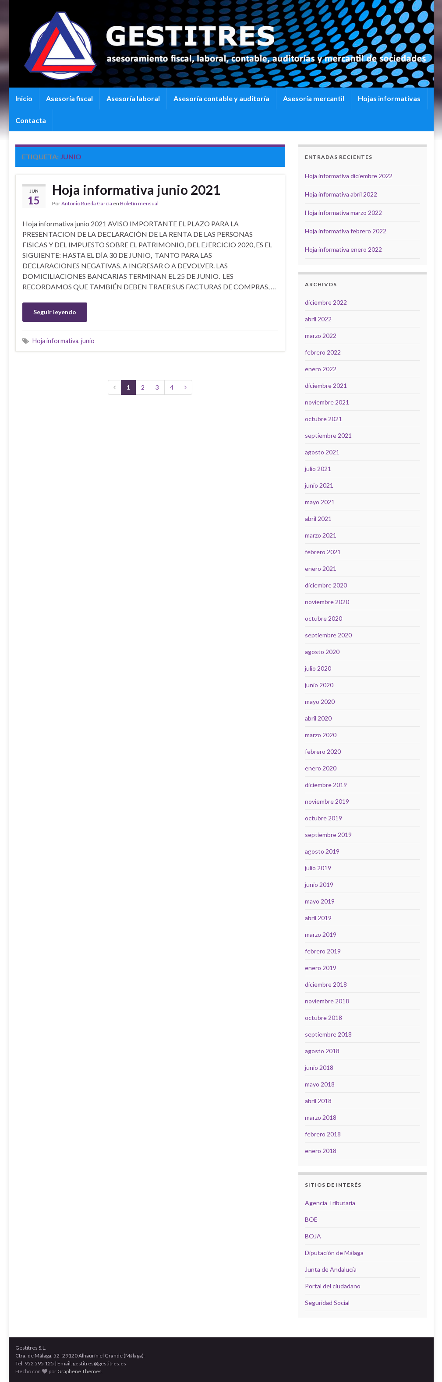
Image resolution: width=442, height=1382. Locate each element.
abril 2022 (318, 319)
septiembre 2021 (328, 435)
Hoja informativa (55, 341)
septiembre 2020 (328, 635)
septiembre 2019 (328, 834)
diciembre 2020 (326, 585)
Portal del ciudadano (333, 1286)
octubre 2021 (323, 418)
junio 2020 (319, 685)
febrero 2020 (323, 751)
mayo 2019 (320, 901)
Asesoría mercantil (313, 98)
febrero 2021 (323, 552)
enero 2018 (320, 1150)
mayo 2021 (320, 502)
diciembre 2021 (326, 385)
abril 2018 (318, 1100)
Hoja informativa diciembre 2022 (348, 175)
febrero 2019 (323, 951)
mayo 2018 (320, 1084)
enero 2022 (320, 369)
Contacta (30, 120)
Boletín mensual (139, 203)
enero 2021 (320, 568)
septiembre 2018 (328, 1034)
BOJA (313, 1236)
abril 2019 (318, 917)
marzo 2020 (320, 734)
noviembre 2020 (327, 601)
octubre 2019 (323, 818)
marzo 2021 (320, 535)
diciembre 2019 (326, 784)
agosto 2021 (322, 452)
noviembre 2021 (327, 402)
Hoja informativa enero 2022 (343, 249)
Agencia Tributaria (330, 1202)
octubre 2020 (323, 618)
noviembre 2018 (327, 1001)
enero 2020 (320, 768)
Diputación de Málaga (334, 1252)
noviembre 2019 (327, 801)
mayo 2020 (320, 701)
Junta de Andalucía (331, 1269)
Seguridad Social (327, 1302)
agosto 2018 (322, 1051)
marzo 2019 (320, 934)
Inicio (23, 98)
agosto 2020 (322, 651)
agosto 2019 (322, 851)
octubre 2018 (323, 1017)
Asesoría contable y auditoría (221, 98)
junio (88, 341)
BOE (311, 1219)
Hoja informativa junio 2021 (136, 189)
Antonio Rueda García (86, 203)
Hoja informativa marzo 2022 (343, 212)
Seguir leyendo (54, 312)
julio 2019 (318, 868)
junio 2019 (319, 884)
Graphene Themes (79, 1371)
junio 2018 (319, 1067)
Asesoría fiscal (69, 98)
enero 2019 (320, 967)
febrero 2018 (323, 1134)
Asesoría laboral (133, 98)
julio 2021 (318, 468)
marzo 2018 (320, 1117)
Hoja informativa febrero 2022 (345, 231)
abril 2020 (318, 718)
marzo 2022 (320, 335)
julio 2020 (318, 668)
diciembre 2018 (326, 984)
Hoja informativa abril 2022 (341, 194)
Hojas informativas (389, 98)
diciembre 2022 (326, 302)
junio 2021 (319, 485)
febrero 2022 (323, 352)
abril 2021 (318, 518)
